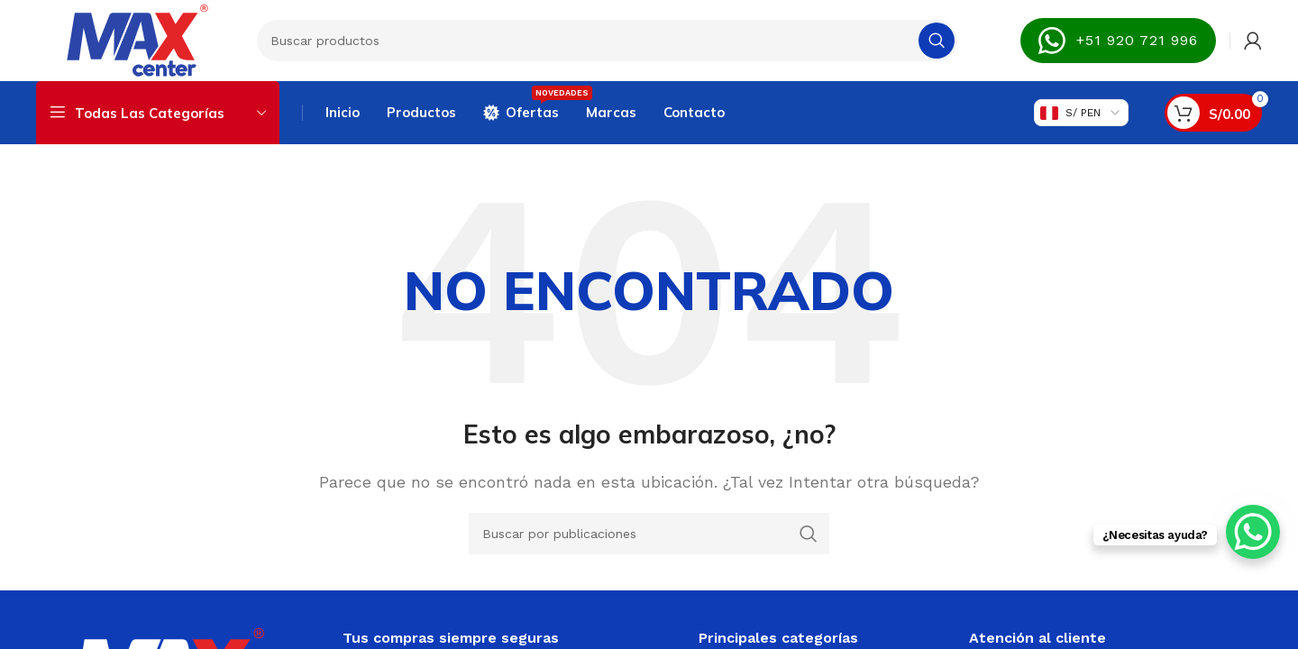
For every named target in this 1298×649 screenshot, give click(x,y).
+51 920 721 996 (1118, 40)
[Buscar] (607, 40)
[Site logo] (137, 39)
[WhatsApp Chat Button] (1253, 532)
